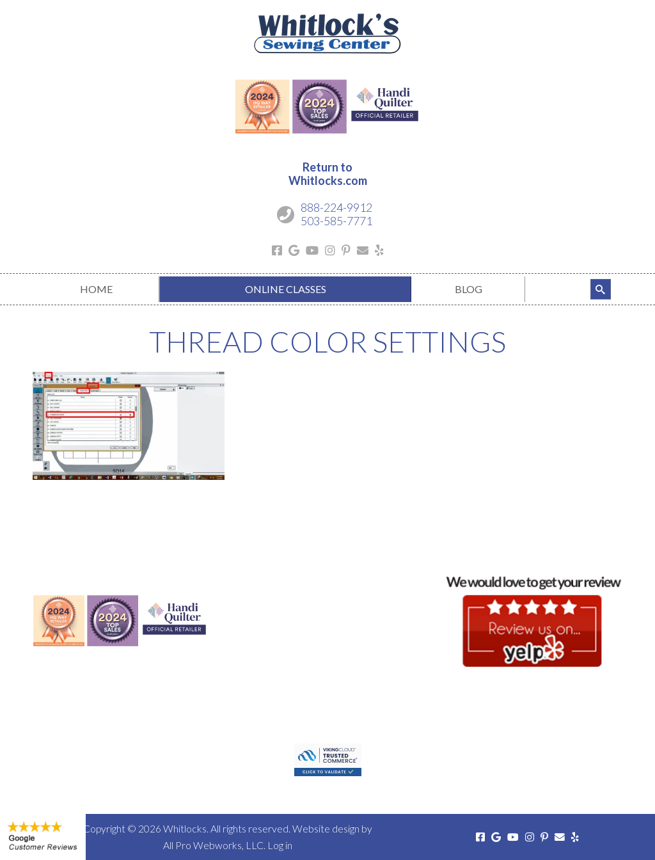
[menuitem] (96, 289)
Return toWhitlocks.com (327, 174)
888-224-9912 (336, 207)
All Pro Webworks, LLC (213, 845)
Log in (279, 845)
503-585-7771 (336, 221)
